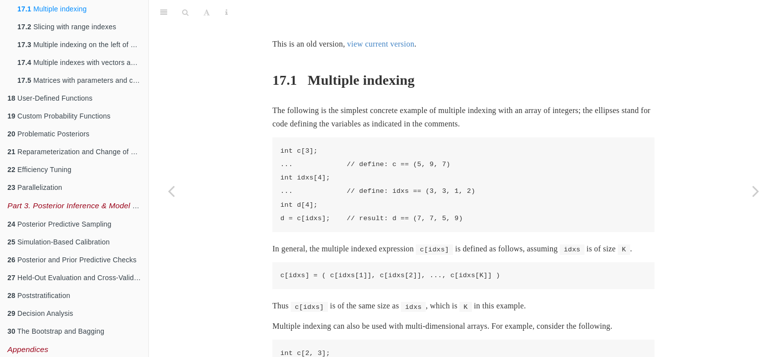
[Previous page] (171, 191)
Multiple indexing (52, 9)
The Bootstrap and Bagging (55, 331)
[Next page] (755, 191)
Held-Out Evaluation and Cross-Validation (77, 278)
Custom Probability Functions (59, 116)
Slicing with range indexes (66, 27)
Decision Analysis (40, 313)
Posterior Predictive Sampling (59, 224)
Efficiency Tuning (39, 170)
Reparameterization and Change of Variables (77, 152)
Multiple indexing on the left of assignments (82, 45)
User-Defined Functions (50, 98)
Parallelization (34, 187)
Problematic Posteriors (48, 134)
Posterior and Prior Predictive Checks (71, 260)
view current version (381, 19)
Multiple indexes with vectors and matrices (82, 62)
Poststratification (38, 295)
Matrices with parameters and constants (82, 80)
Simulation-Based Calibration (58, 242)
